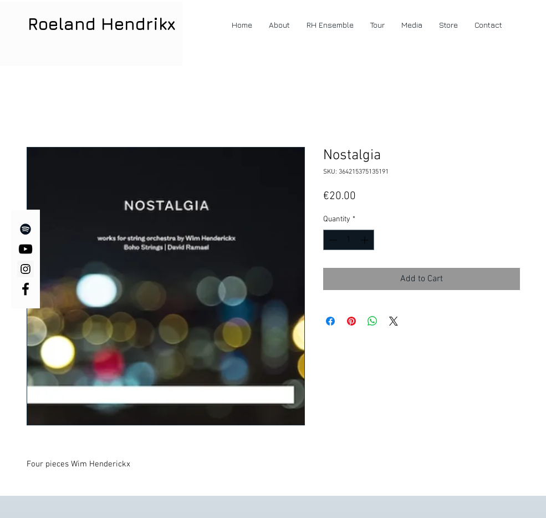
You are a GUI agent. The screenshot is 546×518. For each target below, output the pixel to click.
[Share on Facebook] (330, 321)
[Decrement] (332, 240)
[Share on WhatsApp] (372, 321)
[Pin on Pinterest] (351, 321)
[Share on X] (393, 321)
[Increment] (365, 240)
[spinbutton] (349, 240)
